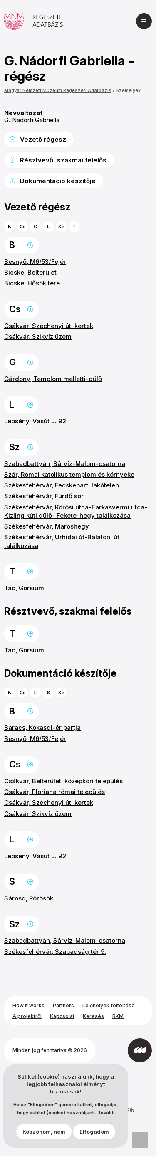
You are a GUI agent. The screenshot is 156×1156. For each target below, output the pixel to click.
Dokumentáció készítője (58, 181)
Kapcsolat (62, 1016)
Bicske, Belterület (30, 272)
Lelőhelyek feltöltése (108, 1005)
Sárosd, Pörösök (28, 898)
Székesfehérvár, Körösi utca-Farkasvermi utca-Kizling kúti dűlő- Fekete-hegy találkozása (75, 511)
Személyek (128, 90)
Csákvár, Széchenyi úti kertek (48, 326)
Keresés (93, 1016)
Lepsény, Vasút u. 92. (36, 421)
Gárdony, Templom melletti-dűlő (53, 379)
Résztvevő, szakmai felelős (63, 160)
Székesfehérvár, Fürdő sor (44, 496)
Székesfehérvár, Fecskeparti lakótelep (61, 485)
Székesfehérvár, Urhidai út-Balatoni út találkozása (61, 541)
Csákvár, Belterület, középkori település (63, 781)
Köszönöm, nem (43, 1131)
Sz (61, 226)
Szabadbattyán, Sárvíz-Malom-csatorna (64, 464)
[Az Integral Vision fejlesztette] (140, 1050)
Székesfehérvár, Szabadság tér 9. (55, 952)
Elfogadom (94, 1131)
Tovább (106, 1112)
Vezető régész (43, 139)
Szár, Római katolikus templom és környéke (69, 474)
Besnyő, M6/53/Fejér (35, 261)
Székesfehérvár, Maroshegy (46, 526)
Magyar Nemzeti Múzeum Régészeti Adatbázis (57, 90)
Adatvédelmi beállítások (140, 1140)
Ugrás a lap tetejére (30, 245)
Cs (23, 226)
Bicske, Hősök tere (32, 283)
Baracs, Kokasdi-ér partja (42, 727)
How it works (28, 1005)
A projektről (27, 1016)
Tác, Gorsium (24, 588)
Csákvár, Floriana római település (54, 792)
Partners (63, 1005)
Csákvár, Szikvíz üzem (38, 336)
